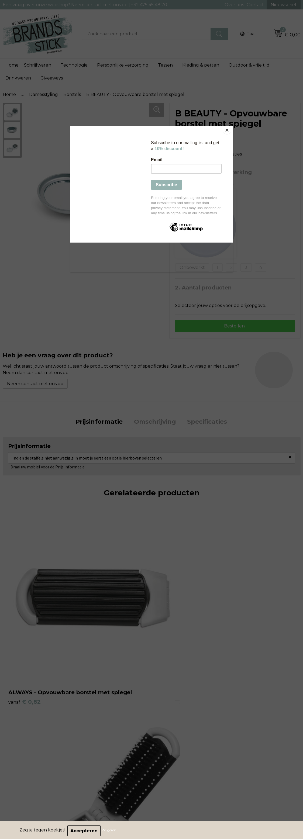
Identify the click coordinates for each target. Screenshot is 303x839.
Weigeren (110, 831)
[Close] (232, 127)
